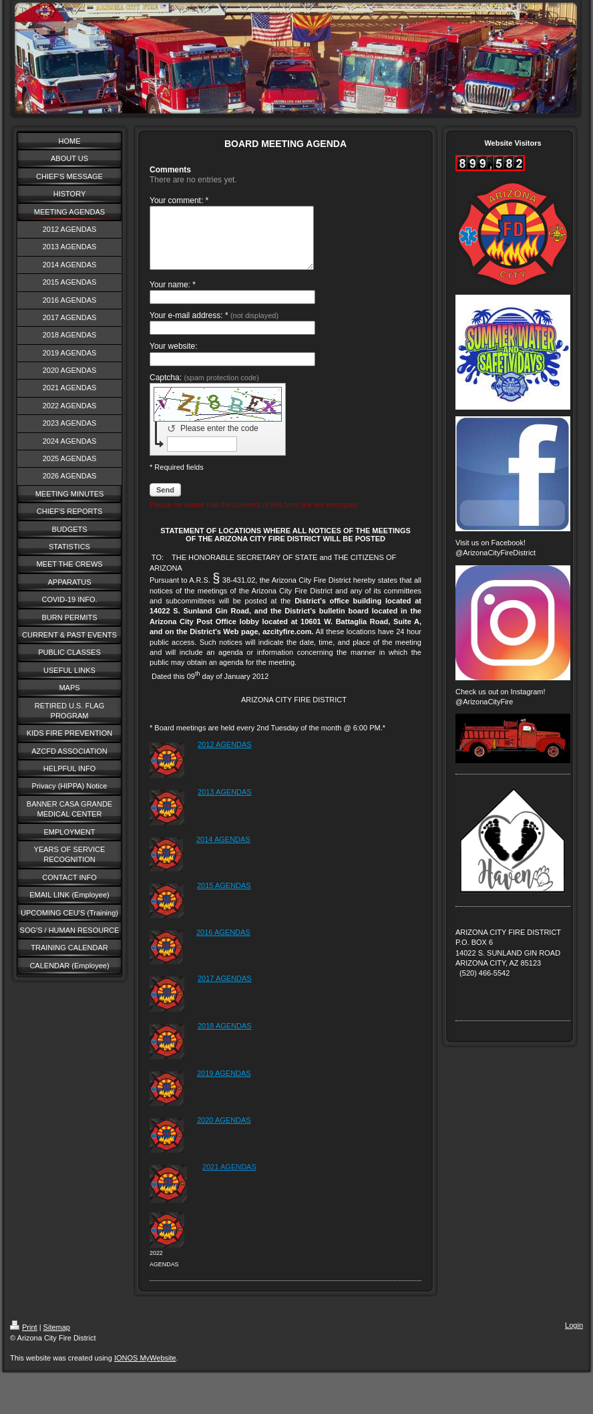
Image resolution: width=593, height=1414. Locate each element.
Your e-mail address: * (214, 327)
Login (574, 1337)
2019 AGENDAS (224, 1085)
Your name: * (173, 296)
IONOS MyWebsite (145, 1370)
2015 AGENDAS (224, 897)
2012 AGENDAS (225, 756)
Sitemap (56, 1339)
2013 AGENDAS (225, 804)
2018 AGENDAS (225, 1038)
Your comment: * (179, 200)
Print (23, 1339)
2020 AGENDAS (224, 1132)
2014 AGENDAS (223, 851)
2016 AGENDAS (223, 944)
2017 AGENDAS (225, 990)
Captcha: (204, 389)
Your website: (174, 358)
